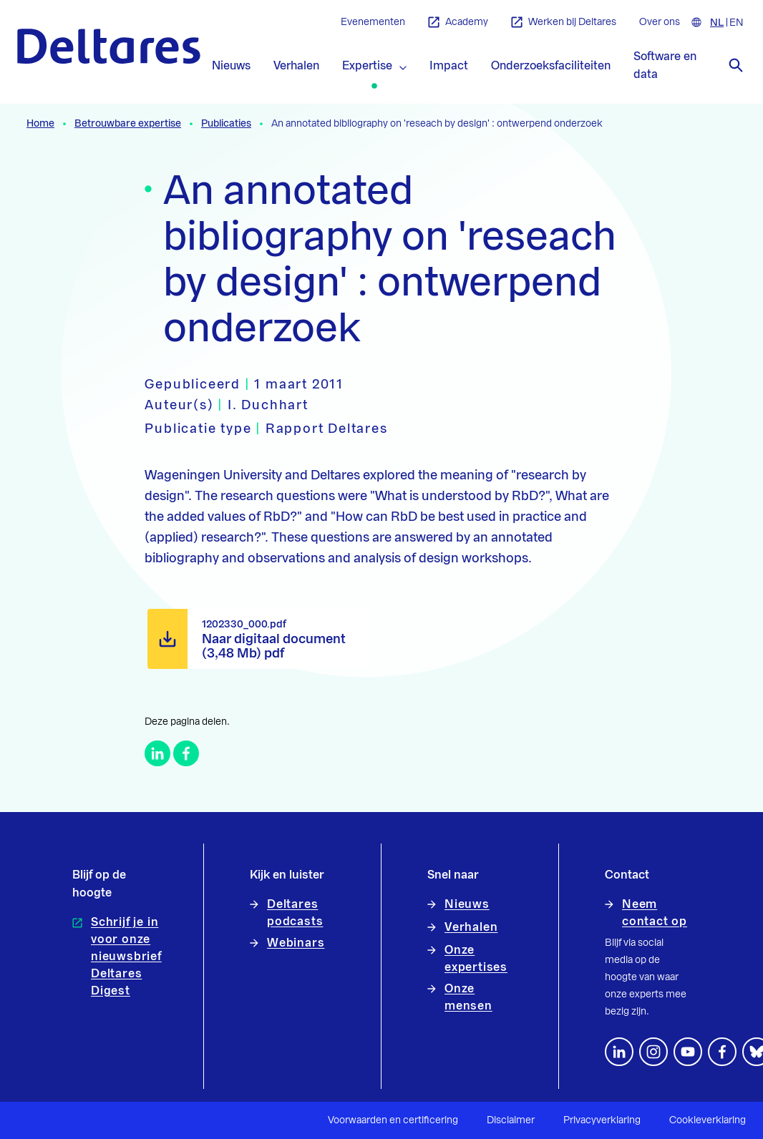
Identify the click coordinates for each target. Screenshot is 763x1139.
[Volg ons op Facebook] (722, 1051)
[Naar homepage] (108, 46)
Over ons (659, 22)
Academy (458, 22)
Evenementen (373, 22)
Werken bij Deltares (563, 22)
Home (40, 124)
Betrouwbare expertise (127, 124)
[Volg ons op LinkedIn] (619, 1051)
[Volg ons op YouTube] (688, 1051)
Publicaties (226, 124)
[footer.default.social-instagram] (653, 1051)
